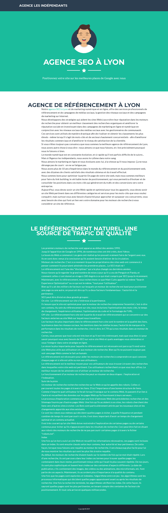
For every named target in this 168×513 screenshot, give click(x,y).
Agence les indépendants (44, 6)
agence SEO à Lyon (58, 109)
